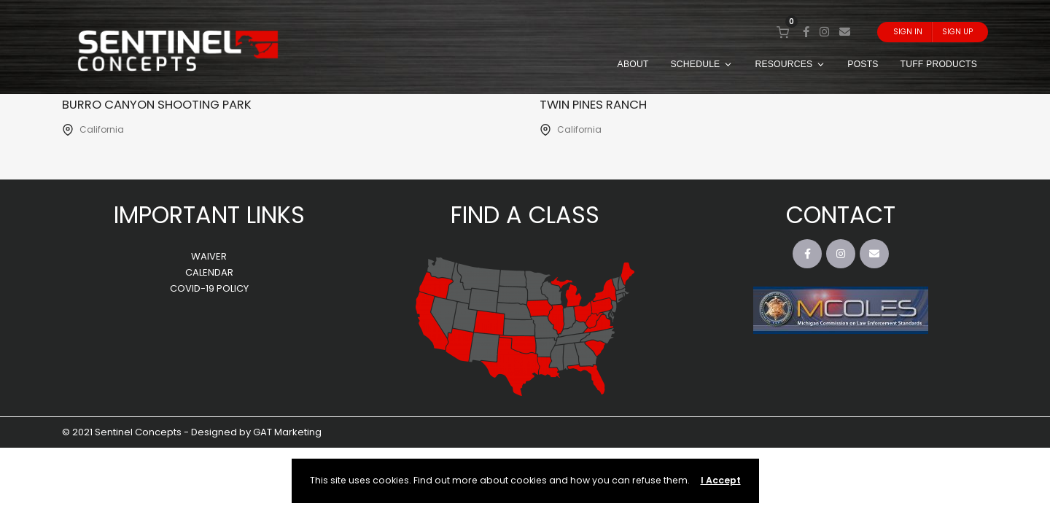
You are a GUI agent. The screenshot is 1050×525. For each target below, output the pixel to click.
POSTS (862, 64)
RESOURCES (790, 64)
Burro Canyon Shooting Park (170, 104)
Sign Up (957, 31)
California (101, 130)
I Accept (721, 480)
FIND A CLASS (525, 215)
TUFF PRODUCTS (939, 64)
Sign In (907, 31)
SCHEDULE (702, 64)
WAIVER (209, 257)
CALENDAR (209, 273)
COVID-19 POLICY (209, 289)
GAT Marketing (287, 433)
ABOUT (633, 64)
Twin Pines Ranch (601, 104)
